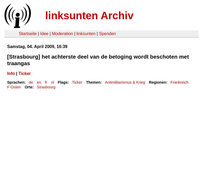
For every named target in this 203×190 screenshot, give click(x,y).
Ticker (25, 73)
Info (11, 73)
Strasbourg (46, 87)
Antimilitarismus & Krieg (125, 82)
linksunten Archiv (89, 15)
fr (46, 82)
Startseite (28, 33)
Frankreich (179, 82)
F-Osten (14, 87)
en (39, 82)
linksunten (85, 33)
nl (52, 82)
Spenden (107, 33)
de (31, 82)
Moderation (62, 33)
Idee (44, 33)
